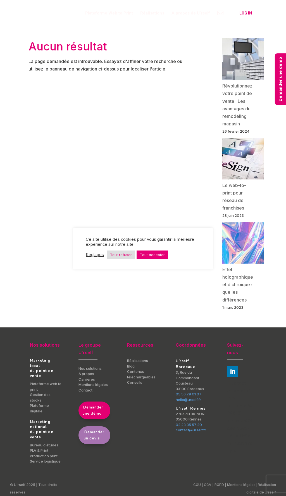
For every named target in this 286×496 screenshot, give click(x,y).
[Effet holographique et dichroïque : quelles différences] (243, 244)
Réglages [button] (95, 254)
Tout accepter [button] (152, 254)
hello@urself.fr (188, 399)
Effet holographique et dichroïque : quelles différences (237, 285)
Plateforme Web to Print (109, 13)
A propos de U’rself (190, 13)
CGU (197, 485)
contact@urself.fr (191, 430)
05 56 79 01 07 (188, 394)
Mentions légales (241, 485)
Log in (245, 13)
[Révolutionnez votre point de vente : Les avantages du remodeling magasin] (243, 60)
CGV (207, 485)
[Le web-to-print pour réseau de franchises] (243, 160)
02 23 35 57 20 (189, 424)
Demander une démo (93, 410)
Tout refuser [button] (121, 254)
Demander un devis (94, 435)
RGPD (219, 485)
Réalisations (152, 13)
